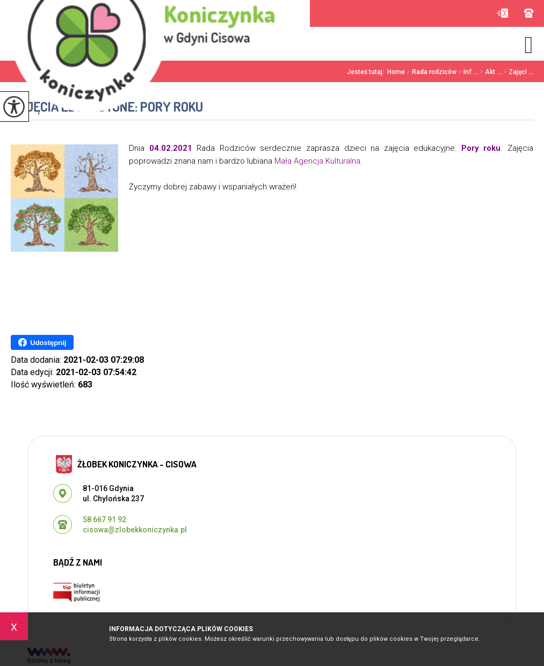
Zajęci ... (517, 72)
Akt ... (490, 72)
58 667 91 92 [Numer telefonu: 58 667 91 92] (104, 519)
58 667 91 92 (528, 13)
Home (396, 72)
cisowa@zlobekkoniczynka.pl (502, 13)
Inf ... (467, 72)
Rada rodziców (430, 72)
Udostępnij (42, 342)
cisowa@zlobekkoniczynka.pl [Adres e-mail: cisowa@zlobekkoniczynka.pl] (135, 529)
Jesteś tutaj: (367, 72)
